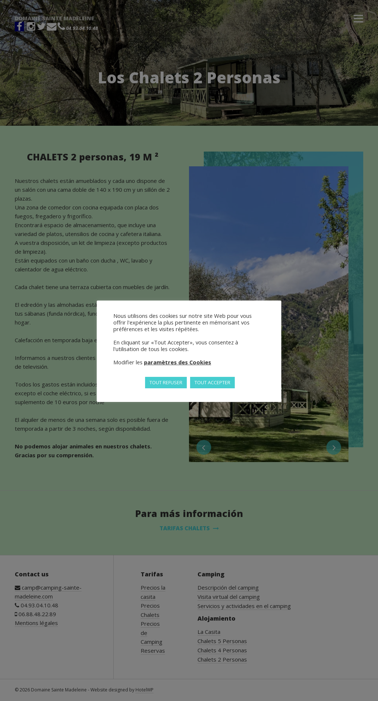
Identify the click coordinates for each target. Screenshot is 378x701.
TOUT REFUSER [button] (166, 382)
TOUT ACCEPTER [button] (212, 382)
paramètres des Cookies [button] (177, 362)
